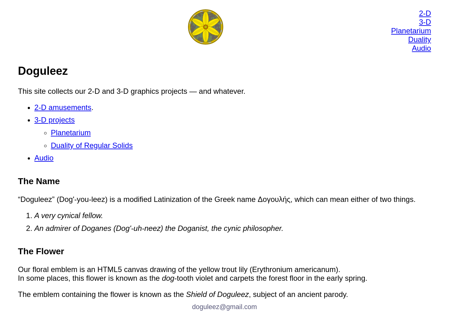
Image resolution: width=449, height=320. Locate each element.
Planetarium (411, 30)
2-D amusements (62, 107)
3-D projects (54, 120)
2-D (425, 13)
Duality (419, 39)
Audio (421, 48)
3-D (425, 22)
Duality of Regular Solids (92, 145)
